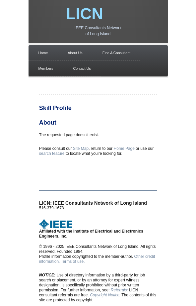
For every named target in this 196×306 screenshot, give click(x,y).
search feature (52, 153)
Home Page (124, 148)
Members (45, 68)
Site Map (81, 148)
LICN (84, 14)
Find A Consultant (116, 53)
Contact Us (82, 68)
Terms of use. (73, 261)
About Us (75, 53)
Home (43, 53)
